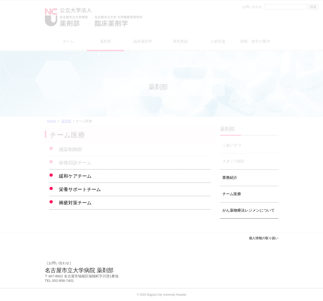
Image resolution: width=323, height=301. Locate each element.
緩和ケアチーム (75, 176)
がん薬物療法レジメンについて (248, 210)
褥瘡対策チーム (75, 202)
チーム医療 (231, 194)
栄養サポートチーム (80, 189)
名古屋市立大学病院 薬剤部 (79, 270)
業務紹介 (229, 178)
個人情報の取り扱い (263, 238)
